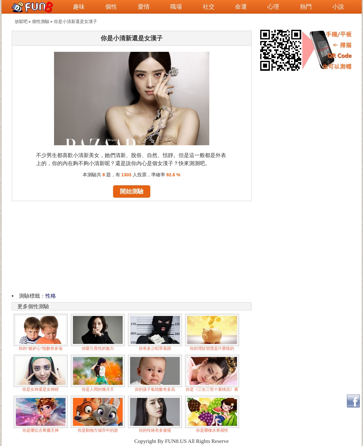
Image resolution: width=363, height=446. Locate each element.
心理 (273, 6)
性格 (50, 296)
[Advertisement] (132, 245)
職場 (176, 6)
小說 (338, 6)
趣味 (79, 6)
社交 (209, 6)
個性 (111, 6)
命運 (241, 6)
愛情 (144, 6)
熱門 (306, 6)
